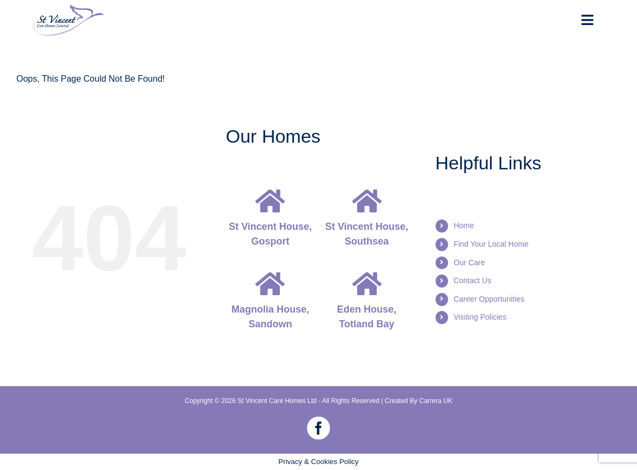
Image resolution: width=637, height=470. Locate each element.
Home (464, 225)
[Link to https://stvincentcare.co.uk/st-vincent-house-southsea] (367, 201)
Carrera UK (435, 401)
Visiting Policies (480, 317)
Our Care (469, 262)
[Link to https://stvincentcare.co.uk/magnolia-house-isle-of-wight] (270, 284)
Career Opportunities (489, 299)
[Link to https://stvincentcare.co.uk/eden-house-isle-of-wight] (367, 284)
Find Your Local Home (491, 244)
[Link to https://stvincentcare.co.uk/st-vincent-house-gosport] (270, 201)
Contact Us (472, 280)
